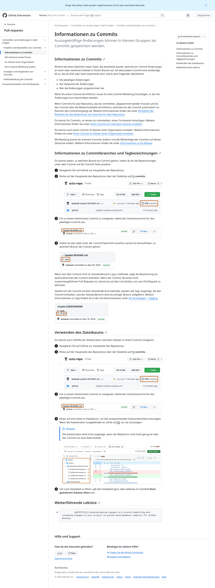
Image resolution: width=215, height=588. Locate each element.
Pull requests (13, 30)
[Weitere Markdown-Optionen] (204, 36)
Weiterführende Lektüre (77, 502)
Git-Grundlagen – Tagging (143, 298)
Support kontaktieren (119, 556)
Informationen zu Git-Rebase (136, 143)
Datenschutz (108, 576)
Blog (164, 576)
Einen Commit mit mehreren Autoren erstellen (116, 124)
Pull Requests (61, 25)
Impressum (81, 576)
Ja (59, 553)
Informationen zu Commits (80, 59)
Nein (72, 553)
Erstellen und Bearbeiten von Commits (136, 25)
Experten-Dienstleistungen (146, 576)
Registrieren (204, 15)
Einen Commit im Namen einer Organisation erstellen (103, 133)
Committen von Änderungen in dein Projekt (92, 25)
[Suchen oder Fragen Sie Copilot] (117, 15)
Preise (128, 576)
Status (119, 576)
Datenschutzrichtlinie (63, 558)
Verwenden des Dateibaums (81, 332)
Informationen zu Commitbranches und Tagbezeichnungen (108, 153)
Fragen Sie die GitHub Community (125, 552)
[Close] (206, 5)
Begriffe (96, 576)
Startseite (9, 24)
